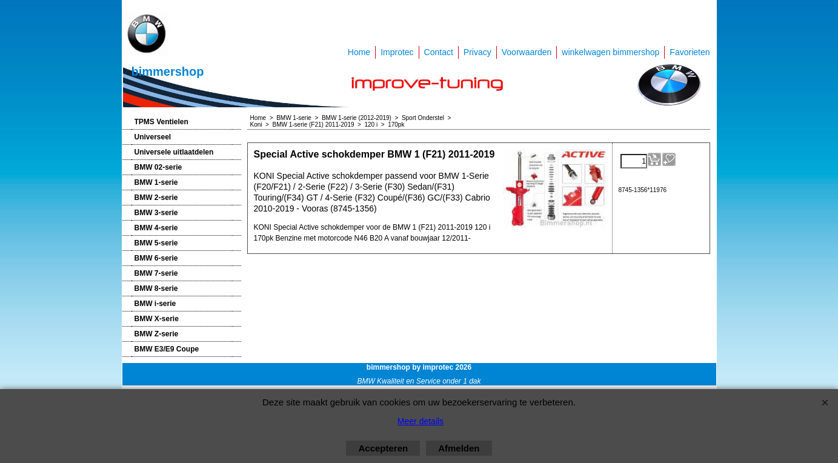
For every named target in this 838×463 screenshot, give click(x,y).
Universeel (153, 137)
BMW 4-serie (156, 228)
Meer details (420, 421)
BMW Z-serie (157, 334)
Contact (438, 52)
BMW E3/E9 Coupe (167, 349)
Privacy (477, 52)
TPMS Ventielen (161, 122)
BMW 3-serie (156, 212)
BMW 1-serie (156, 182)
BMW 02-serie (158, 167)
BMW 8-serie (156, 288)
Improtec (397, 52)
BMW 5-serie (156, 243)
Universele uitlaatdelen (174, 152)
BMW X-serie (157, 319)
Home (359, 52)
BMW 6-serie (156, 258)
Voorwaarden (527, 52)
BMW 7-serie (156, 273)
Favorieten (690, 52)
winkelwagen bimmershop (610, 52)
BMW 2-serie (156, 197)
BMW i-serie (155, 303)
